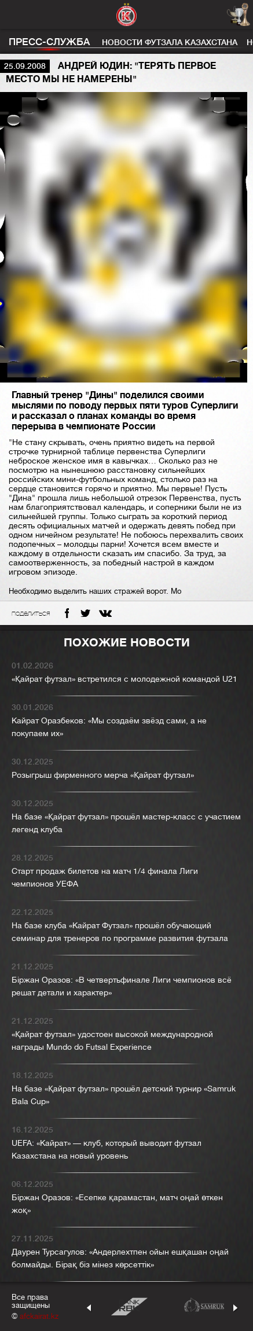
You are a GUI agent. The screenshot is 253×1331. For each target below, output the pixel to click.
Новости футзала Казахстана (169, 42)
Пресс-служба (49, 41)
